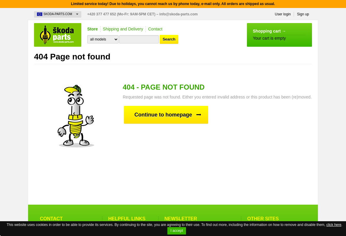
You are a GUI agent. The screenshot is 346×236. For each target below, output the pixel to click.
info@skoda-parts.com (178, 14)
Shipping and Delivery (123, 29)
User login (283, 14)
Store (92, 29)
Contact (155, 29)
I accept (176, 231)
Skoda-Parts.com (57, 35)
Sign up (303, 14)
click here (334, 225)
